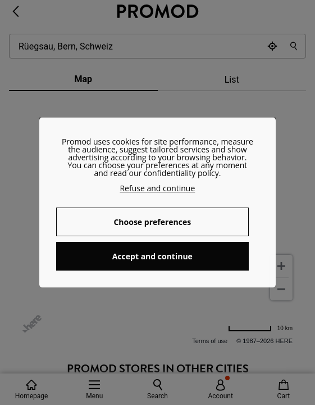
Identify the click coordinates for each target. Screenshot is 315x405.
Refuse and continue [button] (157, 188)
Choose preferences (152, 222)
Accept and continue (152, 256)
